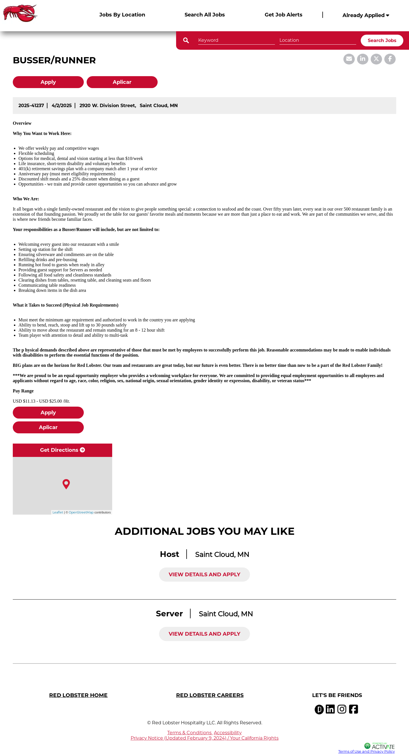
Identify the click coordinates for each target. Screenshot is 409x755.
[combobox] (317, 40)
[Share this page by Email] (349, 59)
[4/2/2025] (62, 105)
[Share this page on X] (376, 59)
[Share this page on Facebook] (390, 59)
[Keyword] (236, 40)
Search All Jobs (205, 15)
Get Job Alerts (283, 15)
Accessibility (228, 732)
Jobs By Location (122, 15)
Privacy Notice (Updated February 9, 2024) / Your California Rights (205, 738)
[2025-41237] (31, 105)
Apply (48, 82)
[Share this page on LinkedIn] (362, 59)
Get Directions (62, 450)
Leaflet (58, 512)
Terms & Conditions (190, 732)
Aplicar (122, 82)
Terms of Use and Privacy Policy (366, 751)
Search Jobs (382, 40)
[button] (351, 39)
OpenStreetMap (81, 512)
